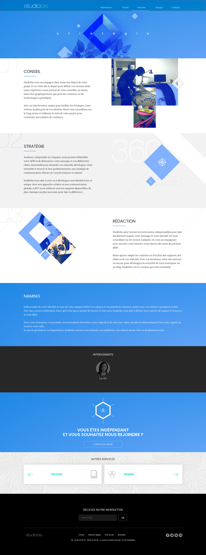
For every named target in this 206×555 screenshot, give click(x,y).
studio (125, 7)
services (141, 7)
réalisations (106, 7)
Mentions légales (94, 535)
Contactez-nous (103, 444)
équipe (159, 7)
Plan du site (109, 535)
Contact (81, 535)
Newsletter (122, 535)
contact (176, 7)
